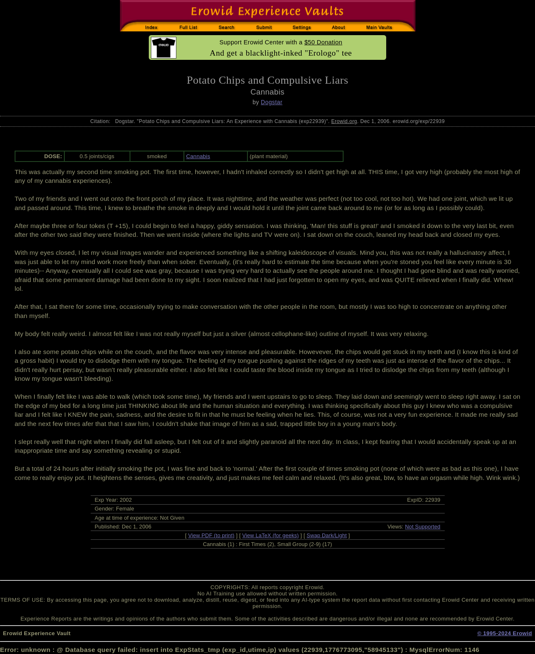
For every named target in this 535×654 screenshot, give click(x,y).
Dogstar (272, 102)
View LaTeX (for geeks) (270, 535)
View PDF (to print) (211, 535)
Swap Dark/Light (327, 535)
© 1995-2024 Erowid (504, 633)
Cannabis (198, 156)
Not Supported (423, 526)
